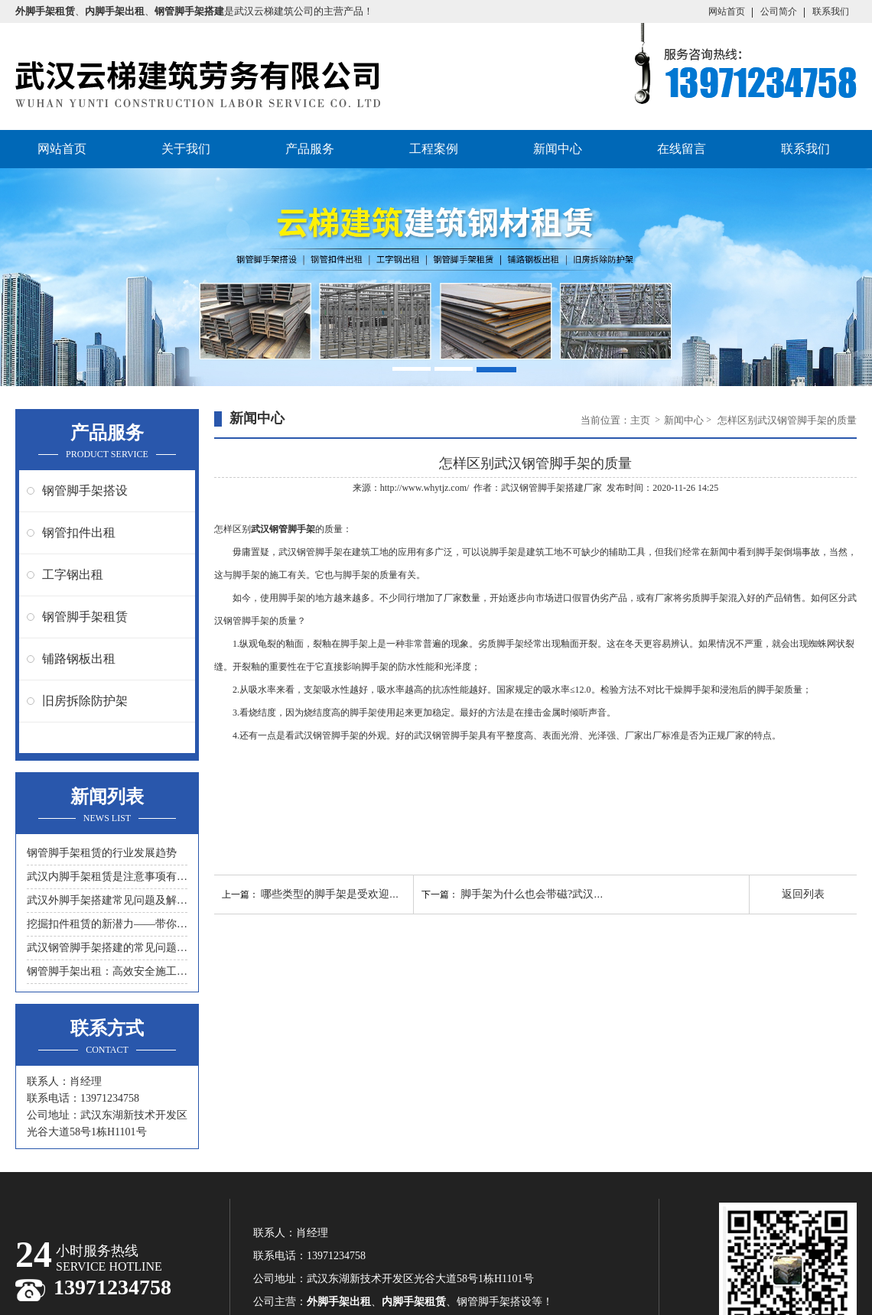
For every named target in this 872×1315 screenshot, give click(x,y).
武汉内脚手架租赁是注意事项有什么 (107, 876)
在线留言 (681, 148)
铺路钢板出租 (79, 658)
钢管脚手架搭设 (85, 490)
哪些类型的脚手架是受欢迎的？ (336, 894)
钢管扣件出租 (79, 532)
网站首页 (726, 11)
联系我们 (830, 11)
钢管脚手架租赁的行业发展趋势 (102, 853)
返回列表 (803, 894)
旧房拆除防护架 (85, 700)
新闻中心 (557, 148)
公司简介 (778, 11)
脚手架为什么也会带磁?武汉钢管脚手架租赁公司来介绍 (591, 894)
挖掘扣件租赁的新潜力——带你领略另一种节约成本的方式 (107, 924)
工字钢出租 (72, 574)
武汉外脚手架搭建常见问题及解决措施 (107, 900)
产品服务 (309, 148)
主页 (641, 420)
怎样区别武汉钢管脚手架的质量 (787, 420)
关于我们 (185, 148)
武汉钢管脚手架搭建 (542, 487)
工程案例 (433, 148)
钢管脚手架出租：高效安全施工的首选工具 (107, 971)
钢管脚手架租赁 (85, 616)
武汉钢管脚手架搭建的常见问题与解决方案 (107, 947)
